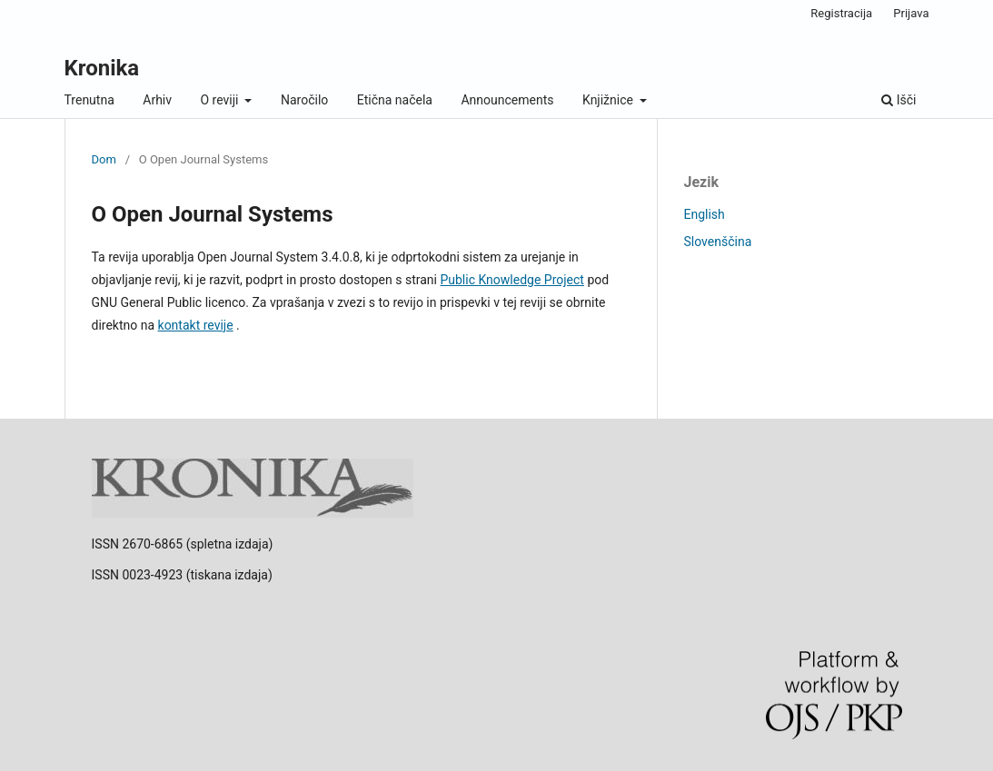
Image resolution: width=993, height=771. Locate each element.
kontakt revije (195, 325)
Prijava (910, 13)
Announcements (507, 100)
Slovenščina (718, 241)
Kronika (102, 68)
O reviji (221, 100)
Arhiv (157, 100)
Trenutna (89, 100)
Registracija (841, 13)
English (704, 214)
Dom (104, 159)
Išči (898, 100)
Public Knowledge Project (511, 279)
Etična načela (394, 100)
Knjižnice (609, 100)
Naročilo (304, 100)
